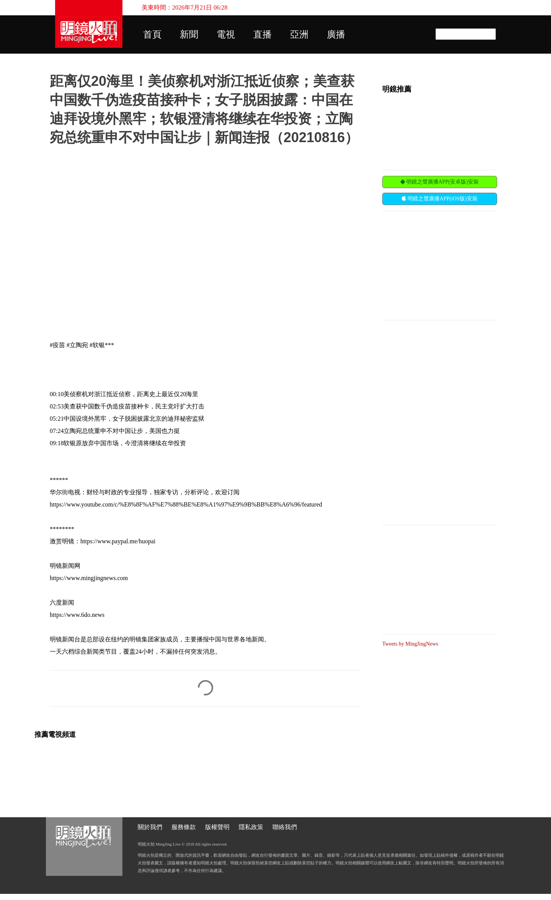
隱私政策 (251, 827)
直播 (262, 34)
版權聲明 (217, 827)
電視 (226, 34)
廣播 (336, 34)
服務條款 (183, 827)
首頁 (152, 34)
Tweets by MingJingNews (410, 644)
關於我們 (150, 827)
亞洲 (299, 34)
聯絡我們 (284, 827)
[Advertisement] (439, 265)
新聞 (189, 34)
